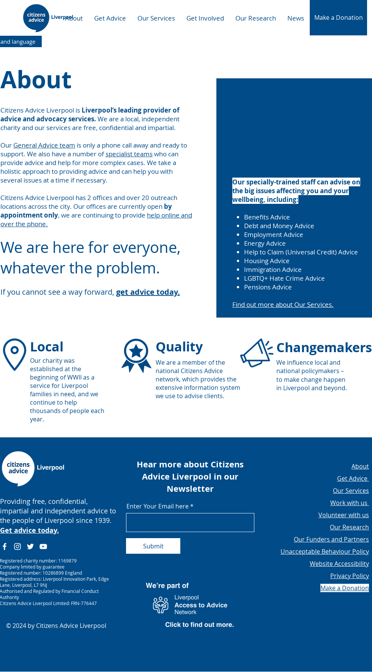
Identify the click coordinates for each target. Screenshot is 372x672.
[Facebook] (4, 546)
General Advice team (44, 145)
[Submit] (153, 546)
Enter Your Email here (157, 506)
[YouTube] (43, 546)
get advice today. (148, 292)
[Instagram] (17, 546)
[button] (338, 17)
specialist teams (129, 153)
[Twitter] (30, 546)
